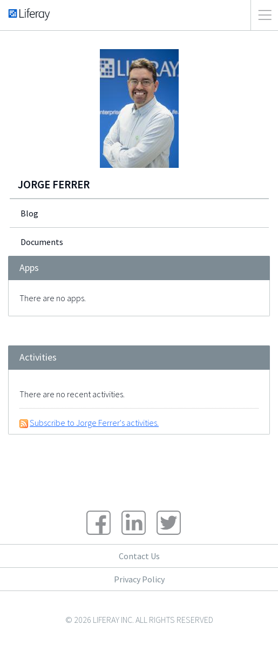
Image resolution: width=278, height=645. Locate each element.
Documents (42, 241)
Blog (29, 213)
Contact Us (139, 556)
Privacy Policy (139, 579)
